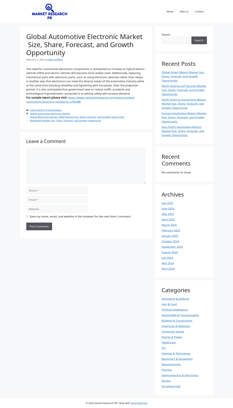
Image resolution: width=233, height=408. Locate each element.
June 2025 (168, 208)
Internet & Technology (176, 353)
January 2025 (170, 236)
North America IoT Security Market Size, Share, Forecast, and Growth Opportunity (184, 90)
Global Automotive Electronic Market (50, 113)
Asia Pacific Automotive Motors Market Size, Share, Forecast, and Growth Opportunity (183, 131)
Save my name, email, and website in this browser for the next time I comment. (80, 216)
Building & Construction (177, 320)
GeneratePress (139, 403)
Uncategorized (171, 386)
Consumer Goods (173, 331)
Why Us (184, 11)
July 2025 (167, 203)
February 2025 (171, 230)
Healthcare (169, 342)
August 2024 (170, 252)
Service (166, 381)
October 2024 (170, 241)
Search (166, 34)
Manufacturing (171, 364)
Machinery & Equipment (177, 359)
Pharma (167, 370)
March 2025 (169, 225)
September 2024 (172, 247)
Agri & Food (169, 304)
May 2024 (168, 263)
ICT (164, 348)
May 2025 (168, 214)
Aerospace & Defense (175, 299)
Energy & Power (172, 337)
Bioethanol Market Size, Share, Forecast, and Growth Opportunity (65, 120)
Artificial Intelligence (175, 310)
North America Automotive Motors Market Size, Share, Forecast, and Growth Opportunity (184, 104)
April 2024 (168, 268)
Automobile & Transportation (46, 110)
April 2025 (168, 219)
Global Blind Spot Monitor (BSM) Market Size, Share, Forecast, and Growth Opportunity (77, 117)
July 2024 (167, 258)
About (170, 11)
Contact (199, 11)
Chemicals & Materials (176, 326)
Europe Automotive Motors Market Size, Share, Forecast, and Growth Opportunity (184, 117)
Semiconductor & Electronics (180, 375)
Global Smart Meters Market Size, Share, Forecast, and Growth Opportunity (183, 76)
